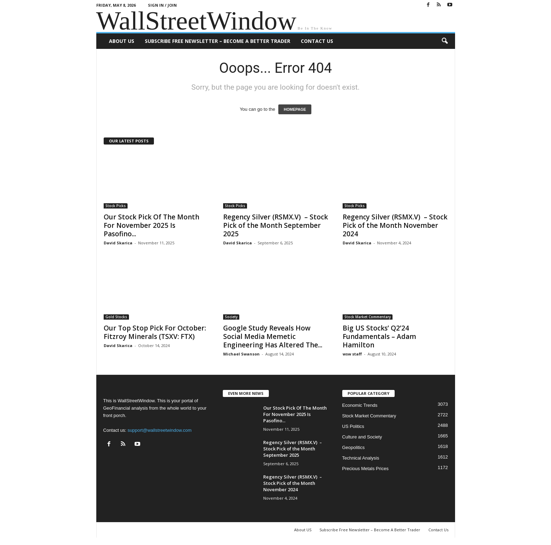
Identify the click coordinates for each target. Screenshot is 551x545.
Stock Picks (115, 205)
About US (121, 41)
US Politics (353, 426)
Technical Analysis (361, 458)
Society (231, 316)
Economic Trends (359, 405)
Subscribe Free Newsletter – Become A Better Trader (217, 41)
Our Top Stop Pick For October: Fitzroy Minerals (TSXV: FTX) (155, 332)
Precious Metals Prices (365, 468)
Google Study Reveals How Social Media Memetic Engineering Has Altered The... (272, 336)
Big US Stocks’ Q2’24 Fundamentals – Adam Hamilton (379, 336)
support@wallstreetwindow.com (160, 430)
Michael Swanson (241, 354)
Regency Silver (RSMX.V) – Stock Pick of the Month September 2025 (275, 225)
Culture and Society (362, 437)
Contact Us (317, 41)
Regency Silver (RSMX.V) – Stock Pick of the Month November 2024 (395, 225)
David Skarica (118, 242)
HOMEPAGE (295, 109)
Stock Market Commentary (367, 316)
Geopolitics (353, 447)
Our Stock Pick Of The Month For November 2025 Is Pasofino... (151, 225)
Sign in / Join (162, 5)
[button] (444, 41)
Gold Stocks (116, 316)
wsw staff (352, 354)
